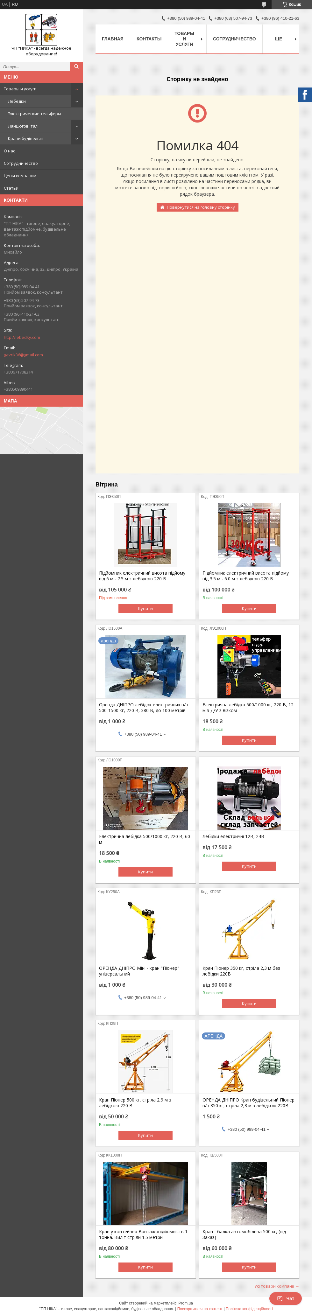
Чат (285, 1298)
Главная (113, 38)
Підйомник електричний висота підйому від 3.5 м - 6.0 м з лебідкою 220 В (245, 576)
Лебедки (17, 101)
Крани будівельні (25, 138)
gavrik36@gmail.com (23, 355)
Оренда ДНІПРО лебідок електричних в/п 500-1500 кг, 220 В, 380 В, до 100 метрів (143, 707)
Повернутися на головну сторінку (201, 207)
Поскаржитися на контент (200, 1309)
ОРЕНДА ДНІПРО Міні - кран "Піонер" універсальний (139, 971)
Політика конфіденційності (249, 1309)
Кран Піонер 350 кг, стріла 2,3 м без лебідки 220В (241, 971)
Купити (145, 608)
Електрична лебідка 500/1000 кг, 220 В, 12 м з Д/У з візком (248, 707)
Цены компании (20, 175)
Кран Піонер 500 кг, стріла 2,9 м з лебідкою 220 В (135, 1103)
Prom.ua (186, 1303)
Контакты (149, 38)
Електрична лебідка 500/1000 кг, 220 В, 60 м (144, 839)
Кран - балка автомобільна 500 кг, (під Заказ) (244, 1234)
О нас (9, 151)
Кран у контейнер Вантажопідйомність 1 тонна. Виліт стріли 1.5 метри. (143, 1234)
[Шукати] (76, 66)
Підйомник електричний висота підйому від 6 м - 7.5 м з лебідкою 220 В (142, 576)
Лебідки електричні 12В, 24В (233, 836)
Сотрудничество (21, 163)
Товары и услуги (20, 89)
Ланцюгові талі (23, 126)
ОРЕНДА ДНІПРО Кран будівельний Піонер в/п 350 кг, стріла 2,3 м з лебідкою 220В (248, 1103)
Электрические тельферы (34, 113)
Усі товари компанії (274, 1286)
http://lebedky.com (22, 337)
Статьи (11, 188)
